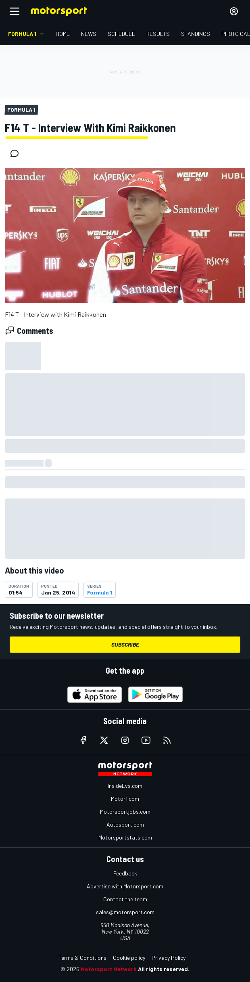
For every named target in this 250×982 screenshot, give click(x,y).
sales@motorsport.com (125, 912)
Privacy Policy (168, 957)
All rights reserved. (164, 968)
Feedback (125, 873)
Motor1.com (125, 798)
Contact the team (125, 899)
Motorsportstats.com (125, 837)
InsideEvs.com (125, 785)
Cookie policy (129, 957)
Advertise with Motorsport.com (125, 886)
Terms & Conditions (82, 957)
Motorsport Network (109, 968)
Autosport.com (125, 824)
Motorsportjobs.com (125, 811)
